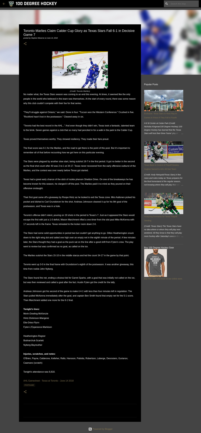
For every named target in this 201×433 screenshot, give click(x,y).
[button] (25, 44)
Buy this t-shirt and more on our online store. (163, 279)
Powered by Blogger (100, 429)
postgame (29, 385)
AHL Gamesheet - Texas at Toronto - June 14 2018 (48, 381)
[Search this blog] (184, 3)
